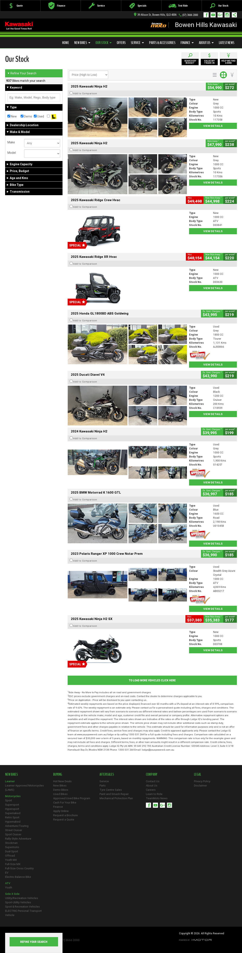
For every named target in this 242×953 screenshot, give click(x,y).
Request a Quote (63, 819)
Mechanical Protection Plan (116, 798)
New (12, 116)
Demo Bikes (60, 790)
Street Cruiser (13, 830)
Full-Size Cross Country (19, 868)
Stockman (11, 843)
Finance (187, 42)
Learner (10, 781)
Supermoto (12, 847)
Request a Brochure (65, 815)
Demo (26, 116)
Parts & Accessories (162, 42)
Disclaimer (200, 785)
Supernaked (12, 813)
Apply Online (61, 811)
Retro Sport (12, 817)
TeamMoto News (157, 798)
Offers (121, 42)
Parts (103, 785)
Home (65, 42)
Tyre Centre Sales (111, 790)
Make (11, 142)
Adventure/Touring (16, 826)
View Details (213, 126)
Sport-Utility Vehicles (18, 902)
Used (39, 116)
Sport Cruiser (13, 834)
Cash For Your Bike (64, 802)
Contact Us (152, 781)
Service (137, 42)
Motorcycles (13, 796)
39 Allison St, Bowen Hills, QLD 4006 (155, 14)
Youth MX (11, 860)
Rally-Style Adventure (18, 838)
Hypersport (12, 809)
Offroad (10, 855)
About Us (206, 42)
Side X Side (12, 894)
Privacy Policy (202, 781)
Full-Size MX (12, 864)
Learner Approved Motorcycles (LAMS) (24, 788)
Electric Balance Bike (18, 877)
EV (6, 872)
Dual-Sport (11, 851)
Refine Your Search (21, 73)
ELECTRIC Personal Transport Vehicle (23, 913)
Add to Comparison (85, 93)
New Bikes (82, 42)
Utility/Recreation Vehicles (21, 898)
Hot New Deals (62, 781)
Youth (8, 887)
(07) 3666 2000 (190, 15)
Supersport (12, 804)
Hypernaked (12, 821)
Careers (151, 790)
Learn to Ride (154, 794)
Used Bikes (60, 794)
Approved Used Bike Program (71, 798)
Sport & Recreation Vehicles (22, 906)
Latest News (226, 42)
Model (11, 153)
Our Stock (103, 42)
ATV (7, 883)
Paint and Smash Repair (114, 794)
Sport (8, 800)
